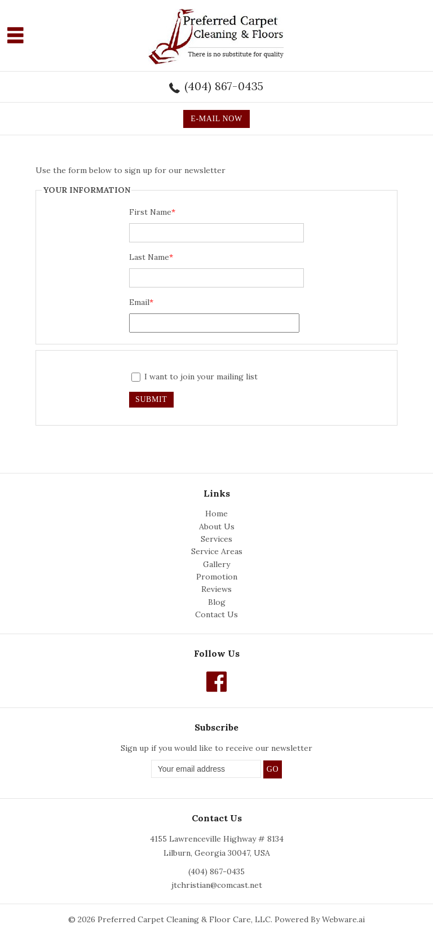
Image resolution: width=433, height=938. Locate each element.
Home (216, 513)
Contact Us (216, 614)
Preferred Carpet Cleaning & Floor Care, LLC (184, 919)
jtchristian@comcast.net (216, 885)
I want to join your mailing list (194, 376)
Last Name (151, 257)
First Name (152, 212)
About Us (217, 526)
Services (216, 539)
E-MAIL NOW (216, 118)
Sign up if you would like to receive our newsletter (216, 748)
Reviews (216, 589)
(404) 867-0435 (224, 86)
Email (141, 302)
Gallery (216, 564)
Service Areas (216, 551)
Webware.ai (343, 919)
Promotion (216, 577)
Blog (217, 602)
